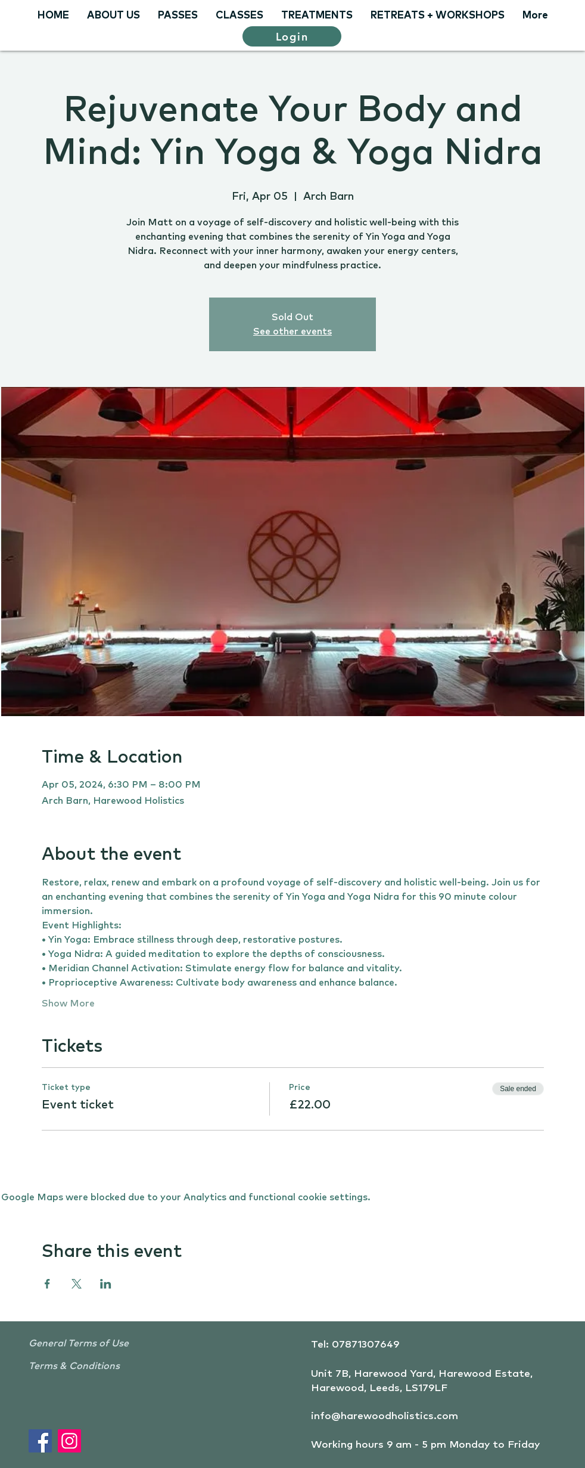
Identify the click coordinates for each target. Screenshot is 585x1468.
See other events (292, 331)
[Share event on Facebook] (47, 1284)
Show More (68, 1003)
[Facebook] (40, 1440)
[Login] (291, 36)
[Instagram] (69, 1440)
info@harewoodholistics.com (384, 1416)
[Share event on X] (76, 1284)
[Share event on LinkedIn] (105, 1284)
